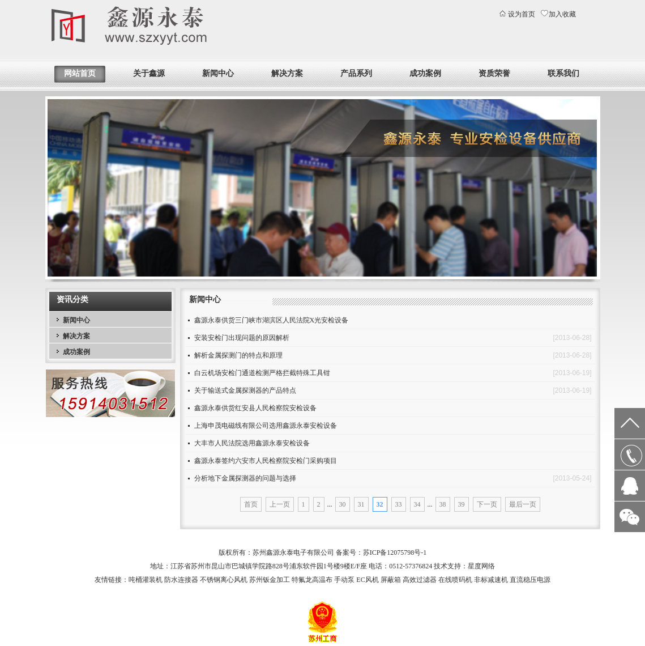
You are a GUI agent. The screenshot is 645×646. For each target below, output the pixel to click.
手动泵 (344, 580)
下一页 (487, 504)
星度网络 (481, 566)
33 (398, 504)
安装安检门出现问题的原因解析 (241, 338)
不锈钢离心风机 (223, 580)
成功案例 (425, 73)
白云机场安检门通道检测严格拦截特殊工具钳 (262, 373)
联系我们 (563, 73)
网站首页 (80, 73)
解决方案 (287, 73)
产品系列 (356, 73)
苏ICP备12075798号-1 (395, 552)
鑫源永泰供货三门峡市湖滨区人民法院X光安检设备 (271, 320)
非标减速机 (491, 580)
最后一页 (522, 504)
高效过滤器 (420, 580)
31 (361, 504)
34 (417, 504)
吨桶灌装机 (146, 580)
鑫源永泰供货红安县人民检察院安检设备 (255, 408)
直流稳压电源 (530, 580)
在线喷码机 (455, 580)
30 (342, 504)
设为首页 (521, 14)
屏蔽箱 (391, 580)
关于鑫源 (149, 73)
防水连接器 (181, 580)
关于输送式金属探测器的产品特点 (245, 390)
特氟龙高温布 (312, 580)
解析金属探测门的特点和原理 (238, 355)
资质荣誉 (494, 73)
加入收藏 (562, 14)
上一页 (280, 504)
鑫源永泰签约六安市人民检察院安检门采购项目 (265, 461)
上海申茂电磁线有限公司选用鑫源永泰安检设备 (265, 426)
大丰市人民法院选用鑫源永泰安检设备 (252, 443)
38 (442, 504)
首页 (251, 504)
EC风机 (367, 580)
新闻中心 (218, 73)
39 (461, 504)
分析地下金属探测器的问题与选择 (245, 478)
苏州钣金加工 (269, 580)
